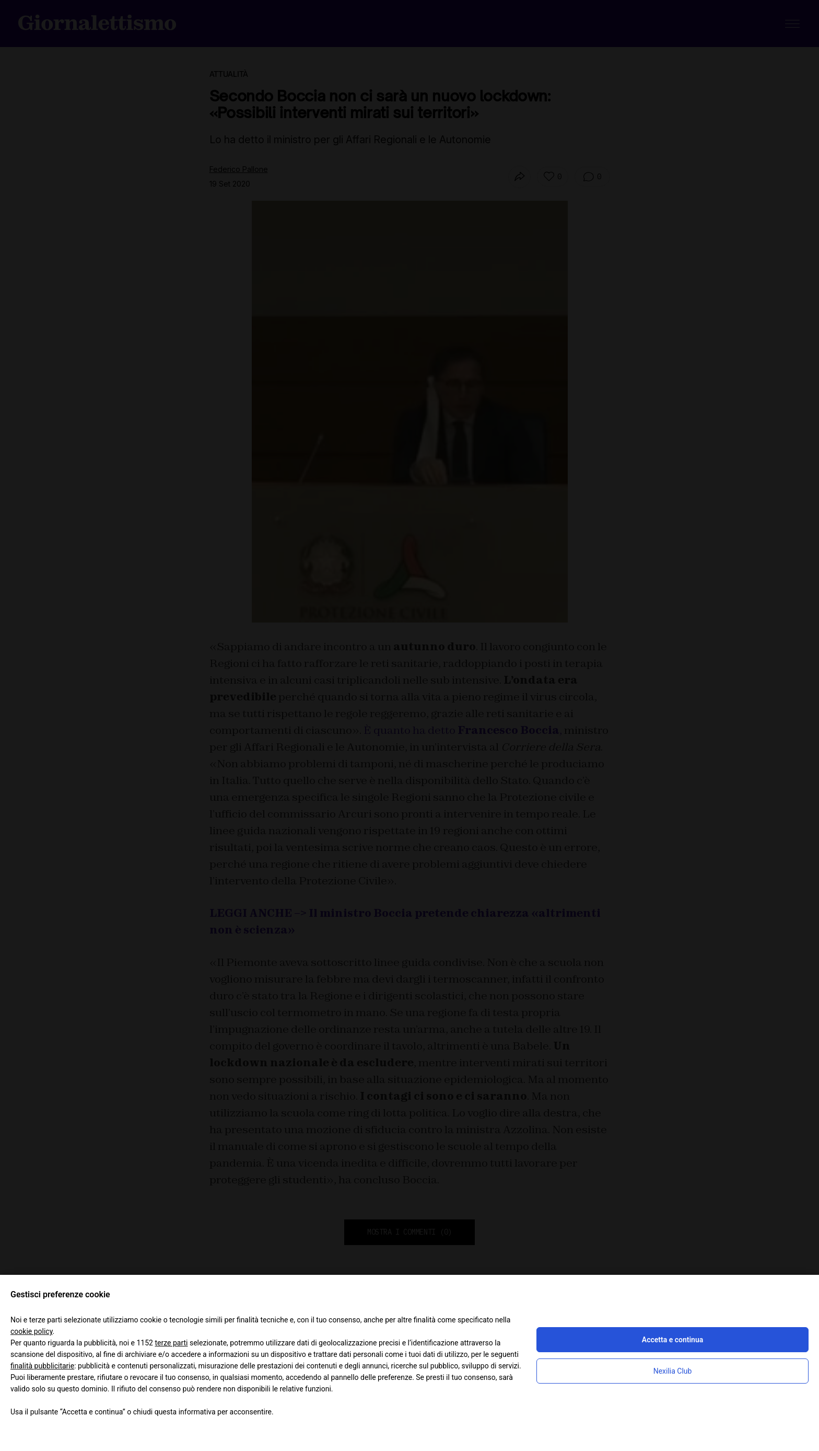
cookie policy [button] (31, 1331)
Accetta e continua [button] (672, 1339)
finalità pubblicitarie (42, 1366)
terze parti (171, 1343)
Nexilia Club (672, 1371)
